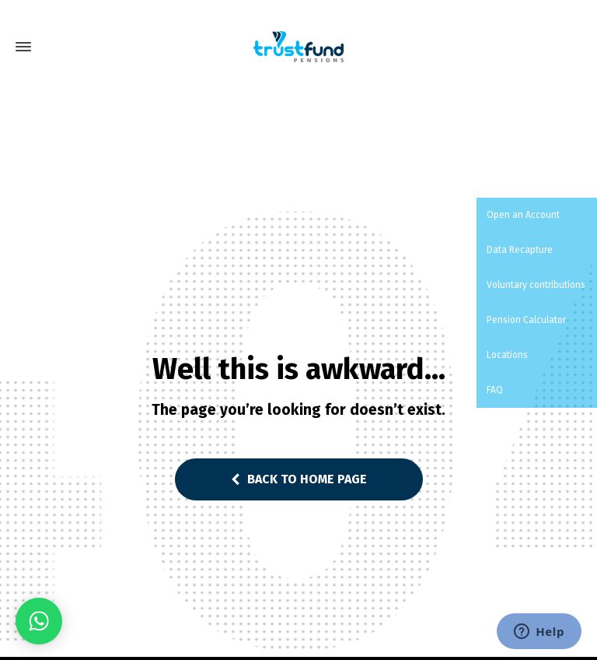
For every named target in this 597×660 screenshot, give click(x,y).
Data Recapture (518, 249)
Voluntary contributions (534, 284)
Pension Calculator (525, 319)
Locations (506, 354)
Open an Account (522, 214)
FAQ (493, 389)
